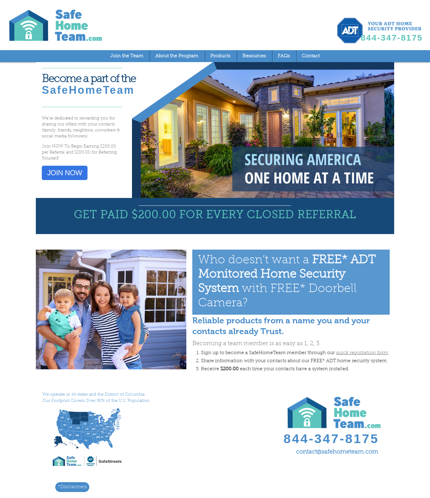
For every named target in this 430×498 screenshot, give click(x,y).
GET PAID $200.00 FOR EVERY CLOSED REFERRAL (215, 215)
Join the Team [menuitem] (126, 56)
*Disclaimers (72, 487)
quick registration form (362, 353)
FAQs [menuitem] (284, 56)
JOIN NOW (64, 173)
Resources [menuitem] (254, 56)
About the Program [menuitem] (176, 56)
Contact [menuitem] (311, 56)
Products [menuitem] (220, 56)
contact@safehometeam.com (337, 452)
